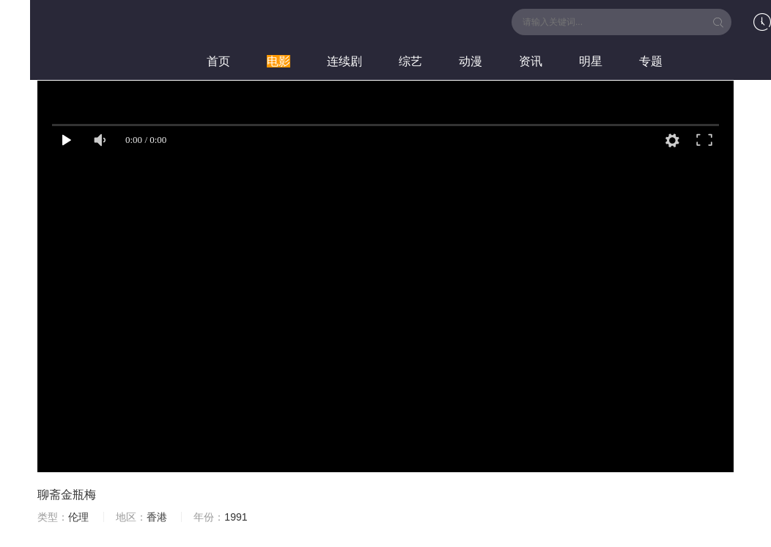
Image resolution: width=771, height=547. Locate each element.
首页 (218, 61)
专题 (651, 61)
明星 (590, 61)
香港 (157, 517)
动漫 (470, 61)
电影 (278, 61)
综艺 (410, 61)
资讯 (530, 61)
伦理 (78, 517)
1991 (235, 517)
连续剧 (344, 61)
